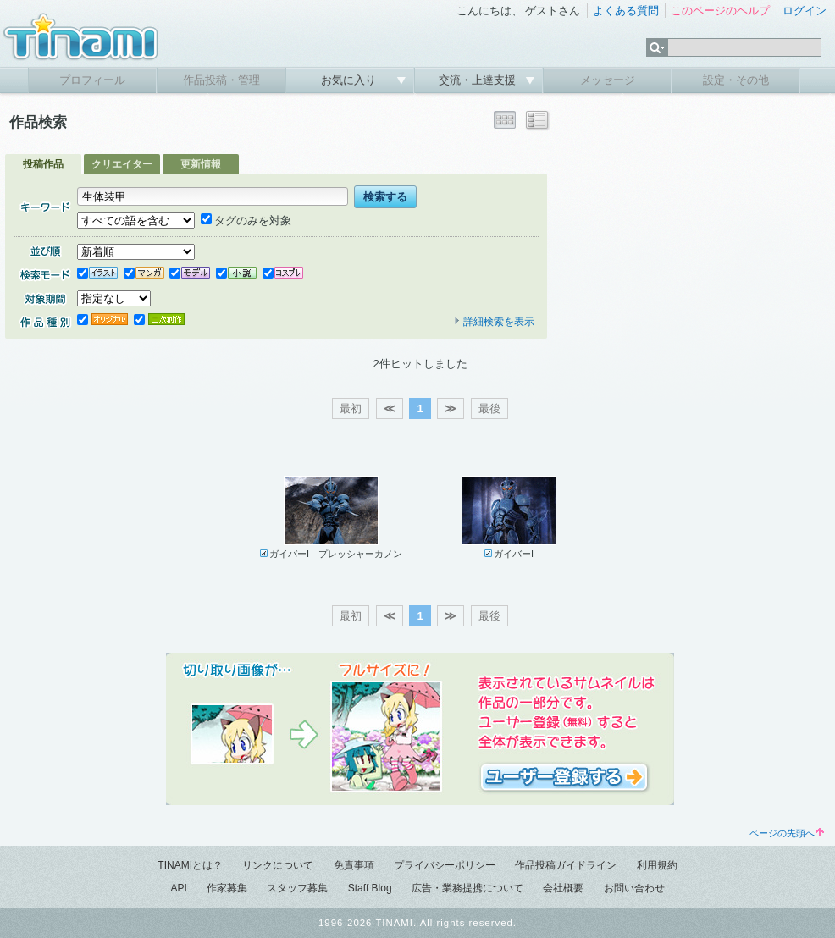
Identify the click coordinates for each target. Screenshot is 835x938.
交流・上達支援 (479, 80)
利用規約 (657, 865)
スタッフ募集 (297, 888)
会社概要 (563, 888)
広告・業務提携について (467, 888)
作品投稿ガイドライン (566, 865)
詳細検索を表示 (493, 322)
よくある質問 (626, 10)
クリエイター (121, 164)
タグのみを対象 (246, 220)
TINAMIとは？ (190, 865)
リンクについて (277, 865)
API (178, 888)
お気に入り (350, 80)
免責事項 (354, 865)
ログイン (804, 10)
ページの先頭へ (786, 833)
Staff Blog (370, 888)
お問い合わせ (634, 888)
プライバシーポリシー (444, 865)
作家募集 (227, 888)
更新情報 (200, 164)
